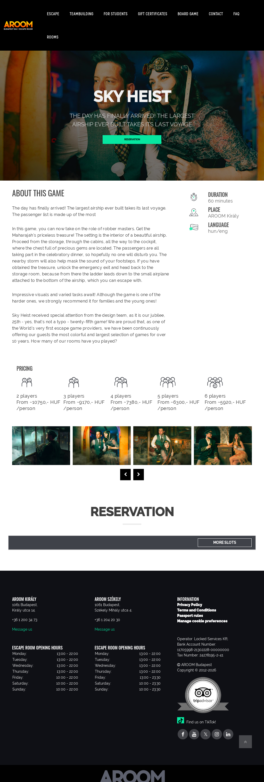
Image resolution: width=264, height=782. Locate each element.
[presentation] (125, 470)
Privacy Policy (189, 601)
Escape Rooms (53, 23)
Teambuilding (81, 11)
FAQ (236, 11)
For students (116, 11)
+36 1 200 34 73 (24, 616)
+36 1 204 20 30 (107, 616)
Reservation (132, 135)
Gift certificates (152, 11)
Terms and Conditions (196, 606)
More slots (224, 538)
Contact (216, 11)
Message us (22, 625)
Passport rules (190, 611)
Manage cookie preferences (202, 617)
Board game (188, 11)
